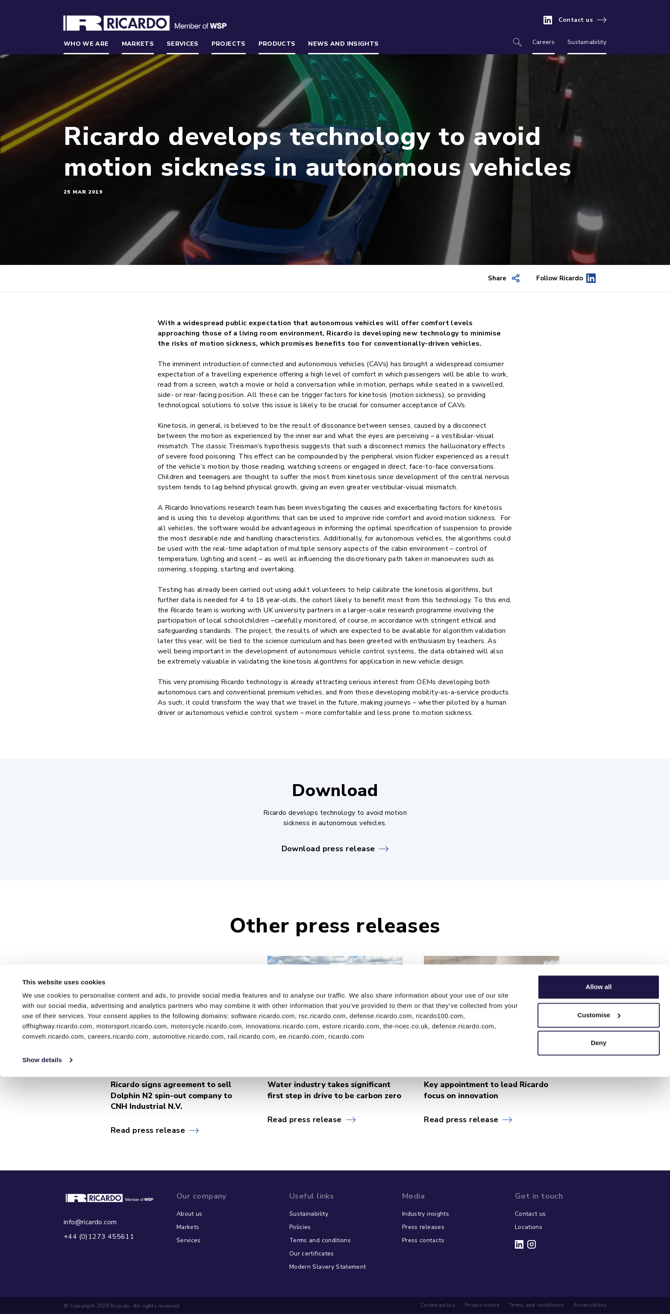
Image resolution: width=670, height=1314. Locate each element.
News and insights (343, 44)
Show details (42, 1297)
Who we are (86, 44)
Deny (599, 1280)
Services (183, 44)
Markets (138, 44)
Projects (229, 44)
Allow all (599, 1224)
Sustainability (586, 42)
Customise (598, 1251)
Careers (543, 42)
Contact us (575, 20)
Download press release (328, 849)
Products (277, 44)
